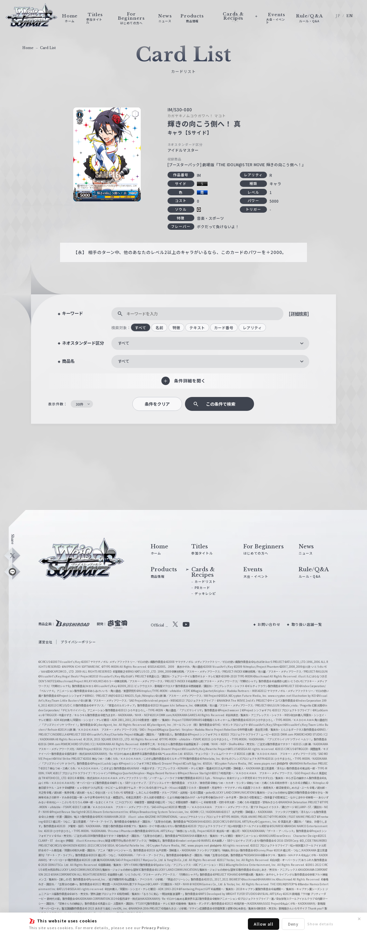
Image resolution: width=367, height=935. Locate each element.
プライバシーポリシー (78, 641)
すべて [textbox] (123, 343)
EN (349, 16)
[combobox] (210, 343)
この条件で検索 (220, 404)
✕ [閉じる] (359, 918)
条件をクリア (157, 404)
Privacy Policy (155, 927)
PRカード (202, 587)
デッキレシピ (205, 593)
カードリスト (205, 581)
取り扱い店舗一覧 (306, 624)
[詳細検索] (299, 313)
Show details (320, 923)
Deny (293, 924)
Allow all (263, 924)
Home (28, 48)
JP (338, 16)
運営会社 (45, 641)
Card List (48, 48)
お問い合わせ (269, 624)
